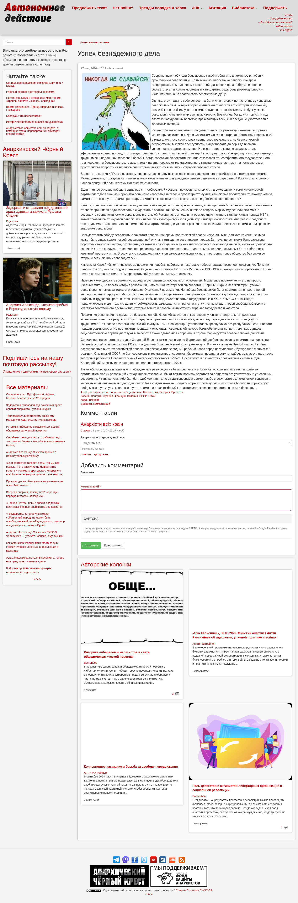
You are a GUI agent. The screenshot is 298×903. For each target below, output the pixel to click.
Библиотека (245, 8)
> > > (37, 579)
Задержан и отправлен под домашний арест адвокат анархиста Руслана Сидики (36, 211)
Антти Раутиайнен (203, 643)
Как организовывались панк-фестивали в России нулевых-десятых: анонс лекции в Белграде (32, 546)
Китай (151, 396)
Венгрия (96, 396)
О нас (148, 894)
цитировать (101, 454)
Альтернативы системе (94, 42)
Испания (132, 396)
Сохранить (90, 545)
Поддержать (275, 8)
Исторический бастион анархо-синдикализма (34, 121)
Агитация (217, 8)
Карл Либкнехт (90, 399)
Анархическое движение (126, 392)
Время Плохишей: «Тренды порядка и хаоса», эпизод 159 (35, 108)
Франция (119, 396)
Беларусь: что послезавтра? (23, 115)
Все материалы (27, 387)
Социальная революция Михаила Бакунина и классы (34, 84)
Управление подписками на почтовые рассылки (37, 371)
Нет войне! (123, 8)
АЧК (197, 8)
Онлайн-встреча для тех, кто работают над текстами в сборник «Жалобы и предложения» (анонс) (35, 441)
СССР (142, 396)
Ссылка (85, 430)
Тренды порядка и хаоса (162, 8)
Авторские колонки (106, 564)
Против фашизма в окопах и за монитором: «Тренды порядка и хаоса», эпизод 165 (33, 99)
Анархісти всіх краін (102, 424)
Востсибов (90, 662)
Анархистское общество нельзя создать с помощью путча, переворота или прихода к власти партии (33, 131)
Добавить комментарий (95, 403)
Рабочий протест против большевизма (30, 91)
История (164, 392)
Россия (85, 396)
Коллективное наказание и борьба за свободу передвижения (131, 766)
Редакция (12, 221)
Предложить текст (89, 8)
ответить (86, 454)
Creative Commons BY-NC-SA (194, 890)
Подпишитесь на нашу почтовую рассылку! (33, 361)
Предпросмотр (113, 545)
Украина (108, 396)
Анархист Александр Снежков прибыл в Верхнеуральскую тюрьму (37, 307)
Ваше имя (87, 472)
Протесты (177, 392)
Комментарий (91, 486)
